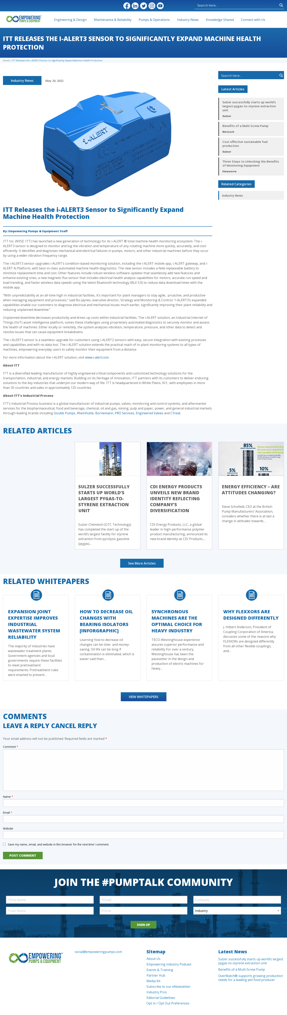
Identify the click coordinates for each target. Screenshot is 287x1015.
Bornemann (104, 413)
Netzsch (228, 132)
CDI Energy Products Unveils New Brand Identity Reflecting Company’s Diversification (176, 498)
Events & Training (159, 970)
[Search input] (217, 5)
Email (7, 812)
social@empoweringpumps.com (98, 952)
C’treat (175, 413)
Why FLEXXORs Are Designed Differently (251, 614)
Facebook (126, 5)
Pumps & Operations (154, 20)
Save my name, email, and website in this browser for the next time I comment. (58, 844)
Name (8, 797)
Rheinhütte (85, 413)
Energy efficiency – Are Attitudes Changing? (251, 489)
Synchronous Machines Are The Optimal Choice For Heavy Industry (176, 621)
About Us (153, 958)
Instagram (151, 5)
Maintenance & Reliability (113, 20)
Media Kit (153, 981)
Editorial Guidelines (160, 997)
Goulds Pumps (64, 413)
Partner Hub (155, 975)
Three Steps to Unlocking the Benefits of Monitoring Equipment (250, 163)
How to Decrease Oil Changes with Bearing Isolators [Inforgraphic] (106, 621)
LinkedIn (135, 5)
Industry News (188, 20)
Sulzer (226, 116)
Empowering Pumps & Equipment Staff (38, 231)
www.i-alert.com (97, 357)
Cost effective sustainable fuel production (245, 144)
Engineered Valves (149, 413)
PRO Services (124, 413)
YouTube (160, 5)
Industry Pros (156, 992)
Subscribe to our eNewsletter (168, 986)
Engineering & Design (70, 20)
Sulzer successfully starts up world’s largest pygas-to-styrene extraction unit (249, 106)
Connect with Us (253, 20)
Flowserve (229, 171)
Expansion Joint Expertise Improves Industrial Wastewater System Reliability (34, 624)
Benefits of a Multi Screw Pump (245, 126)
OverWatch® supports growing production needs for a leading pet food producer (250, 978)
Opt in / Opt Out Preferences (167, 1003)
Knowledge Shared (220, 20)
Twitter (143, 5)
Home (6, 60)
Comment (10, 747)
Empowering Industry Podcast (168, 964)
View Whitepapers (143, 697)
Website (8, 828)
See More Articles (142, 563)
